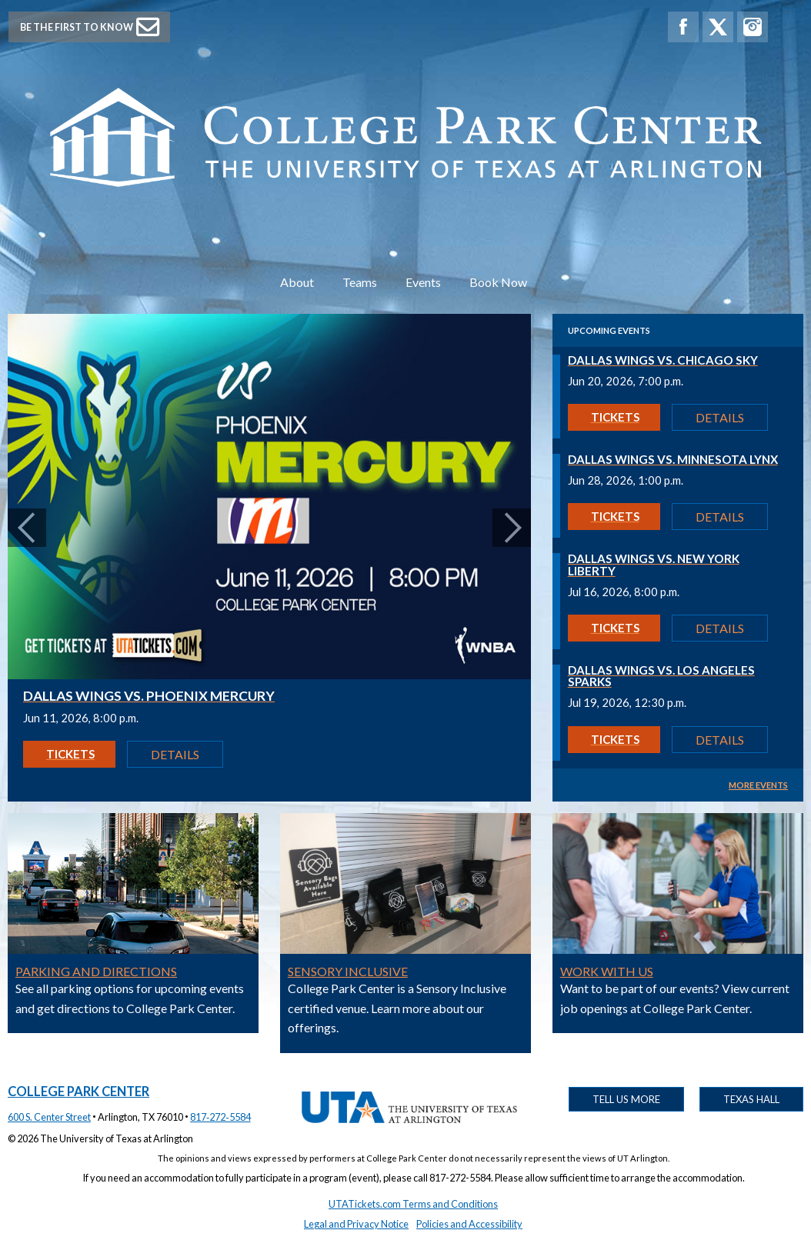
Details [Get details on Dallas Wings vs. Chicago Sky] (720, 417)
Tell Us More (626, 1099)
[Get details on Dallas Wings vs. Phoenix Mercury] (269, 674)
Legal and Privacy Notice (356, 1224)
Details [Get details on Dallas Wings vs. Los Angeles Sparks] (720, 739)
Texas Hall (751, 1099)
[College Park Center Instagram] (752, 27)
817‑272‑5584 (220, 1117)
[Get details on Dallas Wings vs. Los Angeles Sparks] (678, 680)
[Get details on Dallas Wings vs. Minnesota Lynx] (678, 463)
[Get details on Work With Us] (677, 949)
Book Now (498, 282)
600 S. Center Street (49, 1117)
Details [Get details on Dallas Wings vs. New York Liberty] (720, 628)
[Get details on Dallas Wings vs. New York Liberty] (678, 568)
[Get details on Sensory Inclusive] (405, 949)
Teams (359, 282)
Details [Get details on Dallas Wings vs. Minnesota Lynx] (720, 516)
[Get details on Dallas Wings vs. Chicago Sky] (678, 364)
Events (423, 282)
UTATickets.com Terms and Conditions (413, 1204)
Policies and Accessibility (469, 1224)
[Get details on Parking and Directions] (133, 949)
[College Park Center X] (718, 27)
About (297, 282)
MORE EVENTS (758, 785)
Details (175, 754)
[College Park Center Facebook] (683, 27)
